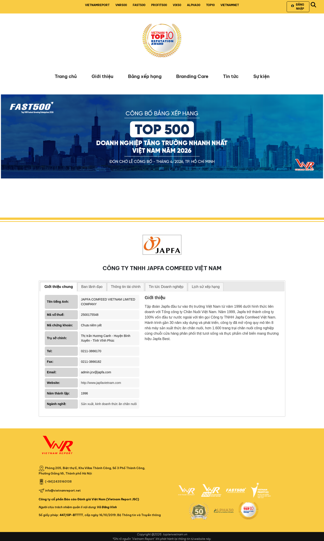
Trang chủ (66, 76)
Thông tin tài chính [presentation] (126, 287)
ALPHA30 (193, 5)
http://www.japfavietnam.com (101, 383)
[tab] (58, 287)
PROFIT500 (159, 5)
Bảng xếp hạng (145, 76)
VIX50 (177, 5)
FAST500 (139, 5)
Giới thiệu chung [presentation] (58, 287)
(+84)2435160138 (58, 481)
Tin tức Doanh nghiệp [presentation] (166, 287)
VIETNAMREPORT (97, 5)
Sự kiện (261, 76)
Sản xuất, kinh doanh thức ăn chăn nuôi (109, 404)
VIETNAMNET (229, 5)
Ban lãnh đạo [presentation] (91, 287)
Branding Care (192, 76)
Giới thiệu (102, 76)
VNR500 (121, 5)
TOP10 (210, 5)
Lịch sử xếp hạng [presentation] (206, 287)
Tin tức (230, 76)
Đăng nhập (297, 6)
